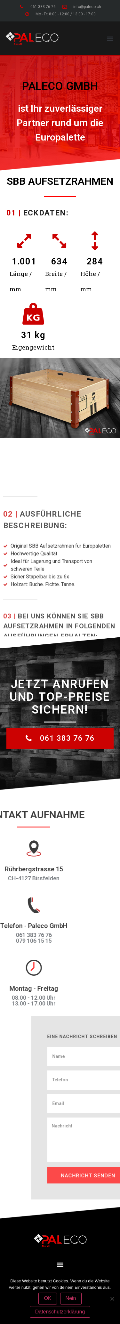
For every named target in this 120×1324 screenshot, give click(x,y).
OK (47, 1298)
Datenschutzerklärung (60, 1311)
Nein (71, 1298)
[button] (110, 38)
